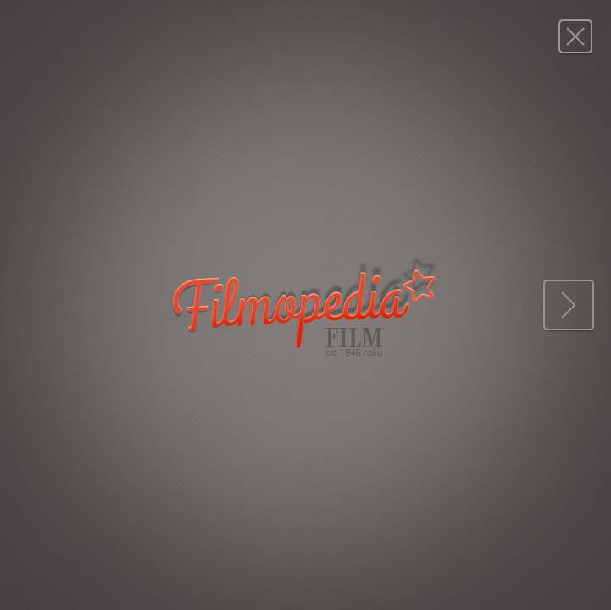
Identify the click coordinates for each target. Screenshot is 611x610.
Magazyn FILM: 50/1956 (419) (575, 36)
